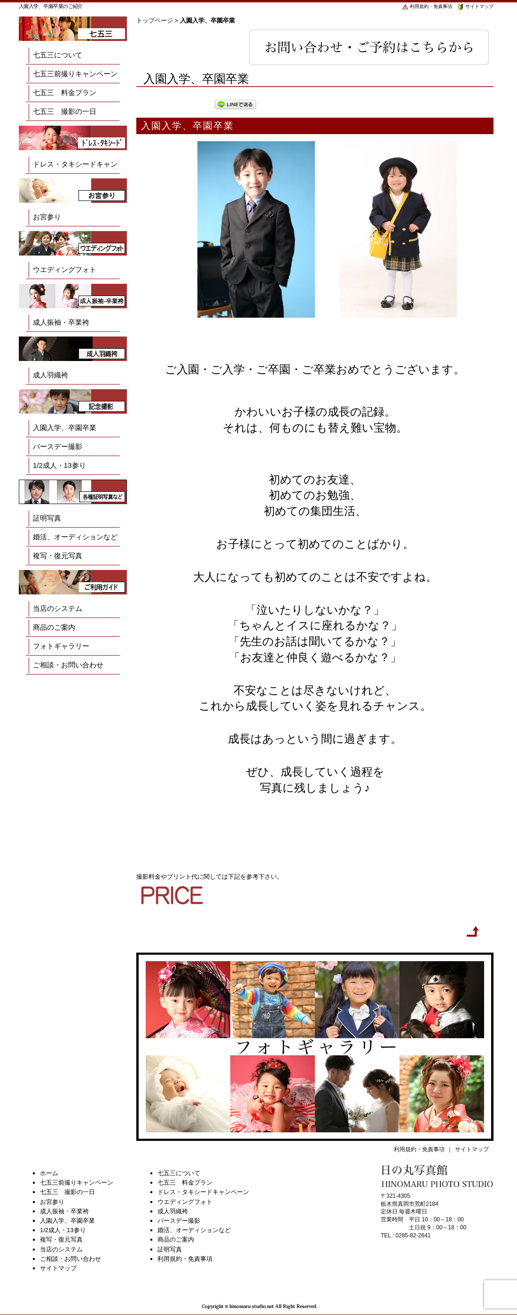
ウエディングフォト (64, 269)
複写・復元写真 (57, 556)
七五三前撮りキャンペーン (75, 74)
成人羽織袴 (50, 375)
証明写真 (47, 518)
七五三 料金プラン (64, 92)
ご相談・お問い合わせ (68, 665)
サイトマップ (475, 6)
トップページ (154, 20)
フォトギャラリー (61, 646)
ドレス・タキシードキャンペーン (75, 173)
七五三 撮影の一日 (64, 111)
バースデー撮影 (57, 446)
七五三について (57, 55)
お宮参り (47, 217)
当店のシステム (57, 608)
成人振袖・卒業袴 (61, 322)
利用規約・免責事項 (426, 6)
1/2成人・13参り (59, 465)
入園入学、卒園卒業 (64, 428)
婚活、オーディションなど (75, 537)
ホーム (49, 1173)
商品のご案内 (54, 627)
